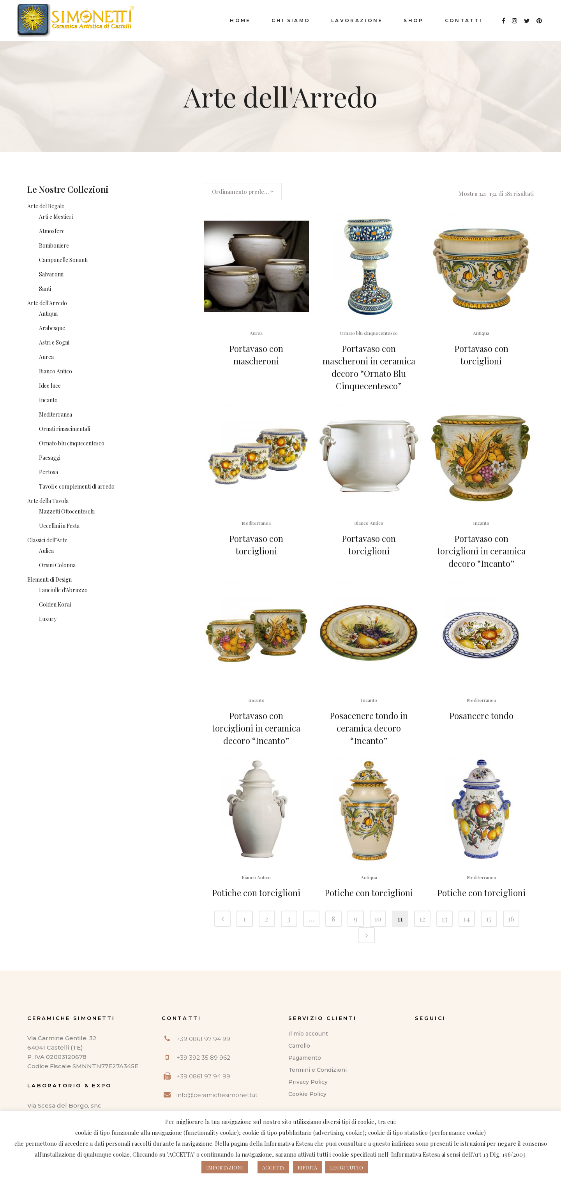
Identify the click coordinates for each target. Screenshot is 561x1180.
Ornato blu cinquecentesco (71, 443)
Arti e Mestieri (56, 216)
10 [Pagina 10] (377, 918)
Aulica (46, 550)
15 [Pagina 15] (489, 918)
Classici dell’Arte (47, 540)
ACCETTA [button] (273, 1167)
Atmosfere (52, 231)
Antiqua (48, 313)
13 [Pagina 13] (444, 918)
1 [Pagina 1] (244, 918)
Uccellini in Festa (59, 525)
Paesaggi (49, 457)
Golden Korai (55, 604)
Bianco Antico (55, 371)
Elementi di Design (49, 579)
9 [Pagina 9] (356, 918)
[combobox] (243, 191)
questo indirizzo (393, 1143)
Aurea (46, 357)
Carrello (299, 1045)
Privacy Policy (308, 1082)
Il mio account (308, 1033)
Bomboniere (54, 245)
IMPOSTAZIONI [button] (224, 1167)
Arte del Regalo (46, 206)
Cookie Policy (307, 1094)
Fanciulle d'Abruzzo (63, 590)
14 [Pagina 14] (466, 918)
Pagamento (304, 1057)
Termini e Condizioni (317, 1070)
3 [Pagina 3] (289, 918)
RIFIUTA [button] (307, 1167)
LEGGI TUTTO (346, 1167)
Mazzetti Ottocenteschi (67, 511)
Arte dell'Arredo (47, 303)
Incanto (48, 400)
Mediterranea (55, 414)
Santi (45, 288)
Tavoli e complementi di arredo (77, 486)
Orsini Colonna (57, 565)
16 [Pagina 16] (511, 918)
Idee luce (50, 385)
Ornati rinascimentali (64, 429)
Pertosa (48, 472)
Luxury (47, 619)
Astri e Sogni (54, 342)
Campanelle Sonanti (63, 260)
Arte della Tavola (48, 501)
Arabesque (52, 328)
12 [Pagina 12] (422, 918)
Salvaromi (51, 274)
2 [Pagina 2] (266, 918)
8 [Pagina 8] (333, 918)
